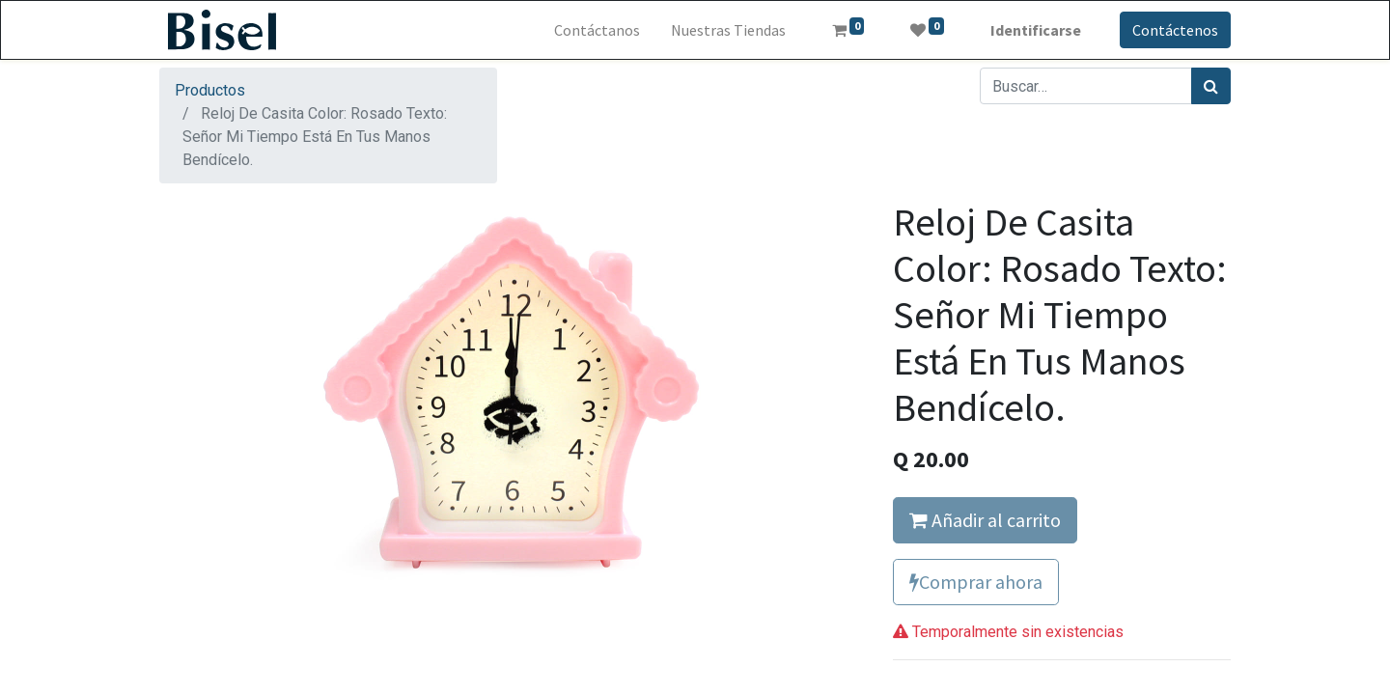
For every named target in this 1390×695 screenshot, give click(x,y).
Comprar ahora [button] (975, 582)
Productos (210, 90)
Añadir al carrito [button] (985, 520)
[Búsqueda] (1211, 86)
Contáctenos (1175, 30)
